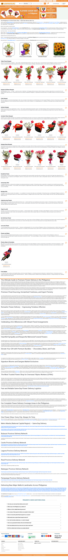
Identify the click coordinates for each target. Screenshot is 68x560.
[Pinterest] (48, 536)
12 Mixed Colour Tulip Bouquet (17, 82)
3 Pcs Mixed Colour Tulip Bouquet (40, 82)
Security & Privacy (21, 547)
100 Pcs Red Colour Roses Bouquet (62, 167)
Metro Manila (25, 23)
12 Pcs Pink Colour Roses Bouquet (39, 166)
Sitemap (2, 548)
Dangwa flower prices (26, 495)
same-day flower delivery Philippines (30, 420)
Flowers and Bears (25, 359)
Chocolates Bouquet (9, 317)
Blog (2, 544)
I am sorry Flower (49, 332)
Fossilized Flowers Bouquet (38, 318)
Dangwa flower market (37, 296)
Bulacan (41, 23)
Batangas (51, 23)
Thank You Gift (17, 333)
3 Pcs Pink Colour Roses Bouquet (51, 166)
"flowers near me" (19, 495)
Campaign (19, 549)
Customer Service (54, 541)
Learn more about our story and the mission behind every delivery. (38, 386)
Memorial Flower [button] (56, 6)
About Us (2, 543)
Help (66, 0)
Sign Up (62, 0)
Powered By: (57, 533)
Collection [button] (62, 6)
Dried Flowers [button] (50, 6)
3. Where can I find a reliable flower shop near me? (16, 509)
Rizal (48, 23)
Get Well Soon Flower (48, 333)
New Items (54, 0)
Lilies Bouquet (53, 368)
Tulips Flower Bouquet (60, 368)
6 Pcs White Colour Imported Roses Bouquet (28, 167)
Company (3, 541)
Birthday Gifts (19, 326)
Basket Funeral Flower (57, 344)
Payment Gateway (4, 533)
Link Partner (3, 551)
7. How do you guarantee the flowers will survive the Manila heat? (19, 522)
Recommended (25, 330)
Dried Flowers (17, 371)
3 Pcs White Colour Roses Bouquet (6, 166)
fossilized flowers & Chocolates (54, 318)
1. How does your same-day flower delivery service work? (17, 504)
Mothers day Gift (19, 327)
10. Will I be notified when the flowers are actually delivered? (18, 528)
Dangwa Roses (53, 312)
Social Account (44, 533)
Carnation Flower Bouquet (54, 367)
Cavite (43, 23)
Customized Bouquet (56, 3)
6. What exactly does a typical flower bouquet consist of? (17, 517)
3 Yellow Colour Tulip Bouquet (28, 82)
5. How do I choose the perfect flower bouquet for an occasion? (18, 514)
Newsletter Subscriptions (5, 549)
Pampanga (56, 23)
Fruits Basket (41, 358)
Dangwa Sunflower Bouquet (9, 367)
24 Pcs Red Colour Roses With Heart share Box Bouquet (17, 167)
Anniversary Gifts (27, 311)
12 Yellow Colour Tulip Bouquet (50, 82)
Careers (2, 545)
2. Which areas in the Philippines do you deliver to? (16, 506)
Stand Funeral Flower (22, 343)
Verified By (30, 533)
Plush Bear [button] (40, 6)
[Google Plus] (50, 536)
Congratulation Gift (7, 328)
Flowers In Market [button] (8, 6)
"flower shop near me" (12, 495)
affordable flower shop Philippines (54, 22)
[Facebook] (42, 536)
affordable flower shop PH (22, 493)
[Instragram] (46, 536)
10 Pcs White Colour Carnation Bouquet (28, 137)
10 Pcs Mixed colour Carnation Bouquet (61, 137)
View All (66, 62)
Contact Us (37, 541)
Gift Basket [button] (45, 6)
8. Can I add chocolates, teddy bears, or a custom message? (18, 520)
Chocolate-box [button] (34, 6)
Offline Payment (20, 544)
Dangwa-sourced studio (30, 400)
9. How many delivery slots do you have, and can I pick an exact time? (20, 525)
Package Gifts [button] (20, 6)
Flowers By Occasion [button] (27, 6)
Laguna (46, 23)
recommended (42, 0)
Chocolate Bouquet (28, 353)
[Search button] (45, 3)
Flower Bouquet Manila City (43, 419)
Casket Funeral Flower (37, 345)
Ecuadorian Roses (43, 313)
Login (58, 0)
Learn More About (21, 541)
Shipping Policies (20, 545)
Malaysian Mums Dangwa (14, 366)
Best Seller (40, 330)
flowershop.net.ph (40, 22)
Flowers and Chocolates (47, 316)
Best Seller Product (49, 0)
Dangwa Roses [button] (14, 6)
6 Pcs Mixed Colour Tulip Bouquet (6, 82)
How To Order (20, 543)
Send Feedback (38, 543)
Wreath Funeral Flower (62, 343)
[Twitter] (44, 536)
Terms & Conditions (21, 548)
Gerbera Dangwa (48, 366)
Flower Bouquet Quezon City (54, 419)
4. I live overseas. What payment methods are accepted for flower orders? (20, 512)
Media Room (3, 547)
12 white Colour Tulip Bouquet (61, 82)
